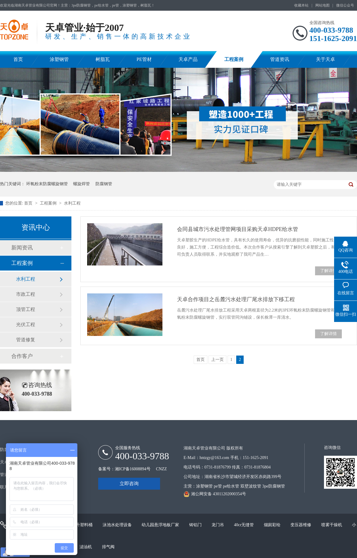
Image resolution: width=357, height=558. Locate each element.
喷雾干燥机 (332, 525)
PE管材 (144, 59)
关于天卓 (325, 59)
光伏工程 (25, 324)
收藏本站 (301, 5)
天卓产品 (188, 59)
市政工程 (25, 294)
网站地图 (322, 5)
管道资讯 (279, 59)
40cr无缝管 (244, 525)
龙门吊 (218, 525)
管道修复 (25, 339)
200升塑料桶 (82, 525)
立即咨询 (129, 483)
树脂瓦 (102, 59)
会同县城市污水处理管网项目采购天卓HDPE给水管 (237, 229)
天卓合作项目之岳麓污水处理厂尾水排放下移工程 (236, 299)
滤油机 (86, 547)
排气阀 (108, 547)
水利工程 (72, 203)
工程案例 (233, 59)
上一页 (217, 359)
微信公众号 (345, 5)
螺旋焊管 (81, 184)
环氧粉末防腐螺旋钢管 (47, 184)
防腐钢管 (103, 184)
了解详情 (328, 270)
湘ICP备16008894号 (133, 469)
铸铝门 (196, 525)
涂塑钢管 (59, 59)
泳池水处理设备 (118, 525)
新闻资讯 (22, 248)
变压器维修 (301, 525)
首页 (18, 59)
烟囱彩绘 (273, 525)
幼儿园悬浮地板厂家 (161, 525)
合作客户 (22, 356)
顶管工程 (25, 309)
